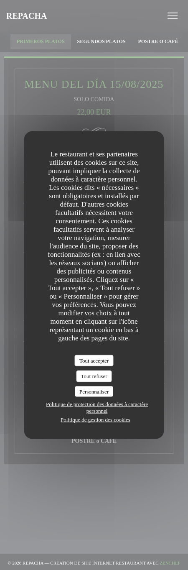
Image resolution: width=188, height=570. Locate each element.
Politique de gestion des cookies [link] (95, 420)
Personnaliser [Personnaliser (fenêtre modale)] (94, 391)
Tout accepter (94, 360)
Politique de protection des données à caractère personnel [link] (97, 407)
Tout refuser (94, 376)
